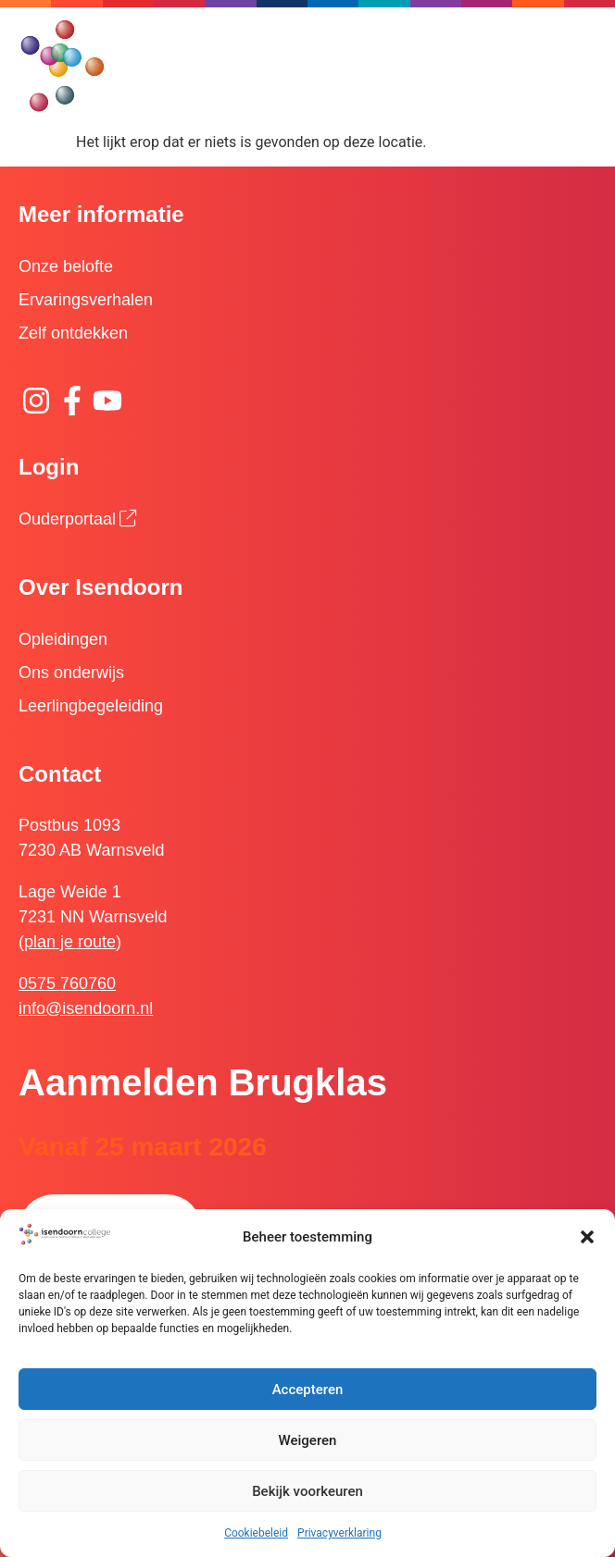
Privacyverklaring (339, 1532)
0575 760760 (67, 983)
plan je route (70, 942)
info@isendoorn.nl (86, 1008)
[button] (587, 1237)
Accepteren (308, 1389)
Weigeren (308, 1440)
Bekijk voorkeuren (307, 1491)
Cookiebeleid (256, 1532)
